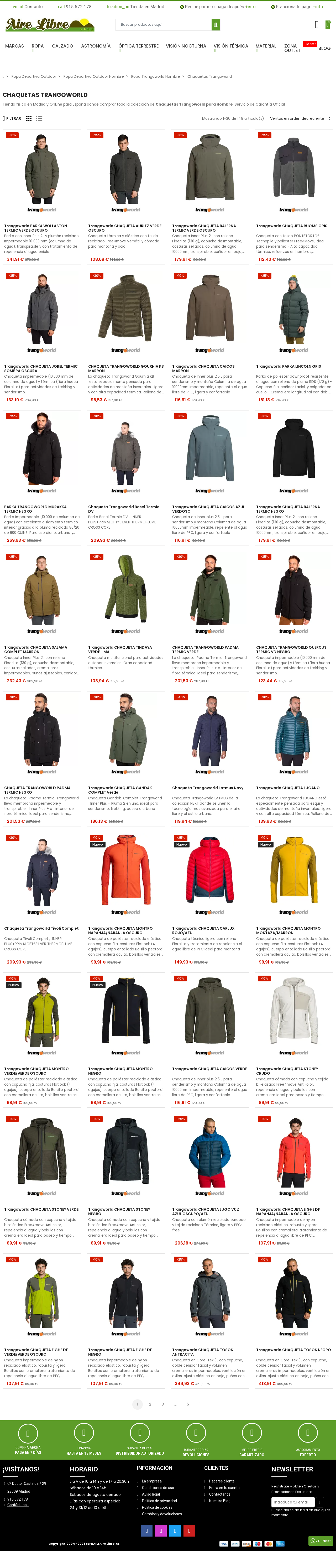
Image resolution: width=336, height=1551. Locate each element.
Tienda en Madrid (135, 6)
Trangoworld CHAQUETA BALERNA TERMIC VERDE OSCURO (204, 228)
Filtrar (12, 118)
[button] (16, 48)
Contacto (28, 6)
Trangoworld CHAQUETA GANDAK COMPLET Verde (120, 790)
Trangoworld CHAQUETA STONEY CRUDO (287, 1071)
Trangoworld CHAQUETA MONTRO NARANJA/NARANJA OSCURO (120, 930)
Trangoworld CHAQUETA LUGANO (288, 788)
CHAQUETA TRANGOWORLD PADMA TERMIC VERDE (205, 649)
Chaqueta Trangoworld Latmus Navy (207, 788)
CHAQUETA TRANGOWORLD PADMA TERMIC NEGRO (37, 790)
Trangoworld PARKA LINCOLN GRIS (288, 366)
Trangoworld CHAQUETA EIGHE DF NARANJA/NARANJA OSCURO (288, 1211)
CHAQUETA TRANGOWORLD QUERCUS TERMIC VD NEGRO (291, 649)
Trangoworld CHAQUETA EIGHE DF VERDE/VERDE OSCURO (36, 1352)
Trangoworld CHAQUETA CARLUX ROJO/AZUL (203, 930)
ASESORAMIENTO (308, 1450)
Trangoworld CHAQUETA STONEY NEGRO (119, 1211)
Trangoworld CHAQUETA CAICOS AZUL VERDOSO (208, 509)
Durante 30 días (196, 1450)
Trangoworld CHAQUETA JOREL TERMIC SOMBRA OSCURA (41, 368)
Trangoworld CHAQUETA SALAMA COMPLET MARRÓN (35, 649)
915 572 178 (75, 6)
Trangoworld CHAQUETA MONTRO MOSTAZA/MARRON (288, 930)
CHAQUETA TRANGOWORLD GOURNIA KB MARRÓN (126, 368)
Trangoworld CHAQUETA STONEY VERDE (41, 1209)
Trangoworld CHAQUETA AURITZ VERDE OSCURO (124, 228)
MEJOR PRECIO (252, 1450)
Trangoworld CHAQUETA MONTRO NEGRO (120, 1071)
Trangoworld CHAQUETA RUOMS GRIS (291, 226)
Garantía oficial (140, 1448)
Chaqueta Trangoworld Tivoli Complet (41, 928)
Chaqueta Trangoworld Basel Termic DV (123, 509)
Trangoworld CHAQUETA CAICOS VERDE (209, 1069)
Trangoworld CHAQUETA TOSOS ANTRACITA (202, 1352)
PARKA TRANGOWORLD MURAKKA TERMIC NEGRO (35, 509)
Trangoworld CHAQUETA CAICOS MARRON (203, 368)
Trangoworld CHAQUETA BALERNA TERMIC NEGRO (288, 509)
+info (250, 6)
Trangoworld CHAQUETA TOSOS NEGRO (293, 1350)
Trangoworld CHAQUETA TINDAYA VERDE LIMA (120, 649)
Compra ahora (28, 1447)
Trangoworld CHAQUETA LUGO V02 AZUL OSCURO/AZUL (205, 1211)
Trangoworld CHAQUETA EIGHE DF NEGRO (120, 1352)
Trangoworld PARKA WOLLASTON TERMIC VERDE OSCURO (35, 228)
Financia (84, 1448)
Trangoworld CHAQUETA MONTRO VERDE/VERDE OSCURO (36, 1071)
